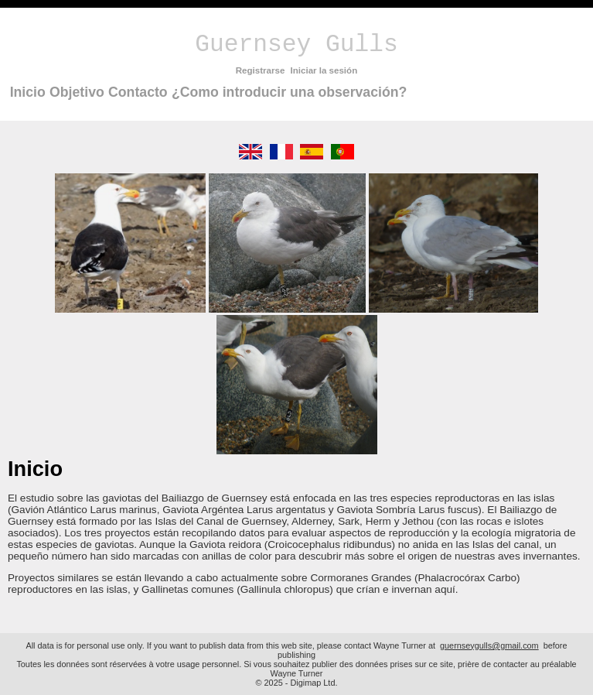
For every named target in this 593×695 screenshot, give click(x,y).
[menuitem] (27, 92)
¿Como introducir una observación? (289, 92)
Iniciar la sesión (324, 70)
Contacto (138, 92)
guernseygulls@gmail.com (489, 645)
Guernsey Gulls (296, 44)
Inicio (28, 92)
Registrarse (260, 70)
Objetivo (76, 92)
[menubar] (208, 92)
